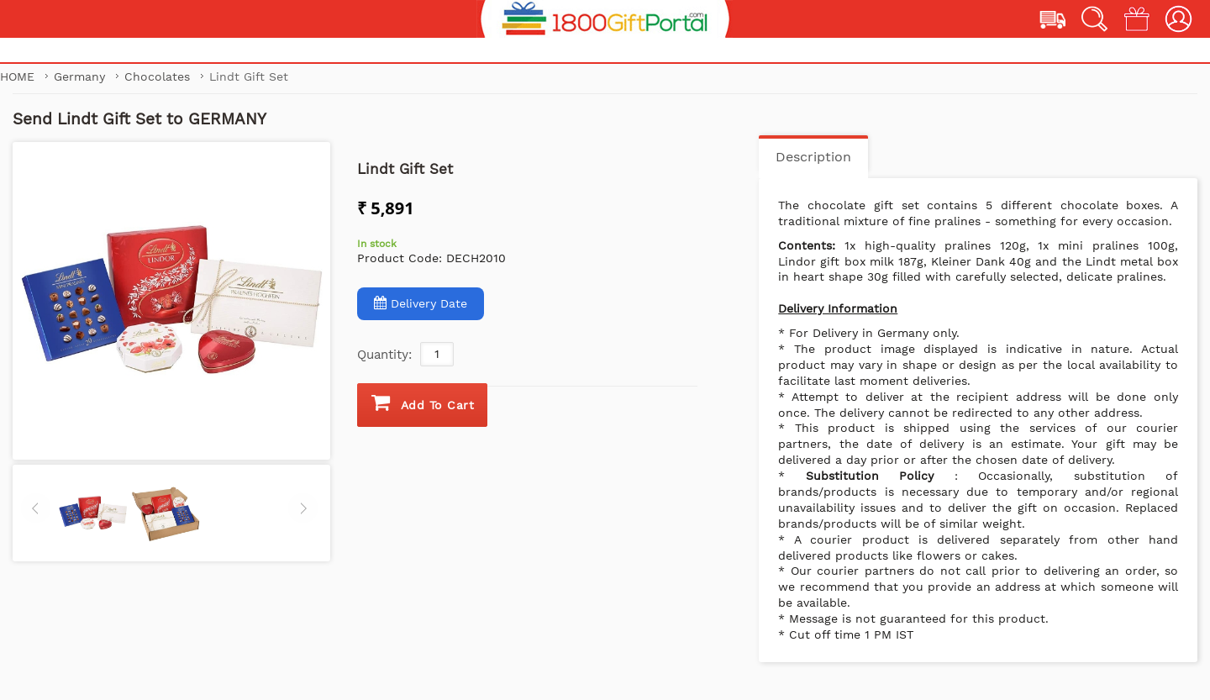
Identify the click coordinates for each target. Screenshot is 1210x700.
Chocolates (159, 76)
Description (813, 157)
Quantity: (384, 354)
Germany (81, 76)
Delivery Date (420, 303)
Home (17, 76)
